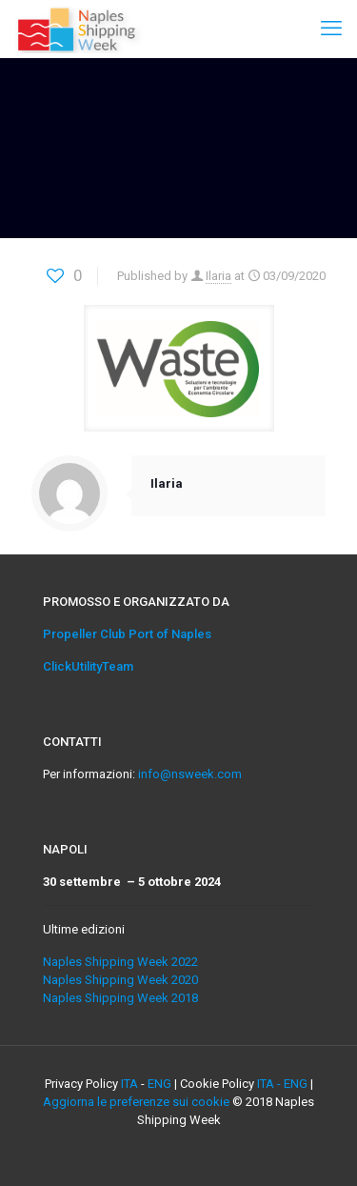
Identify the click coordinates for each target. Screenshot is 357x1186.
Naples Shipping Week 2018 (120, 998)
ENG (159, 1083)
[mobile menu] (331, 28)
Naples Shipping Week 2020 (120, 980)
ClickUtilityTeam (88, 666)
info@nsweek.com (190, 774)
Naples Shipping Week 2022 (120, 962)
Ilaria (218, 276)
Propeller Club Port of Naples (127, 634)
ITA (129, 1083)
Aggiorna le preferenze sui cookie (136, 1102)
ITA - (270, 1083)
